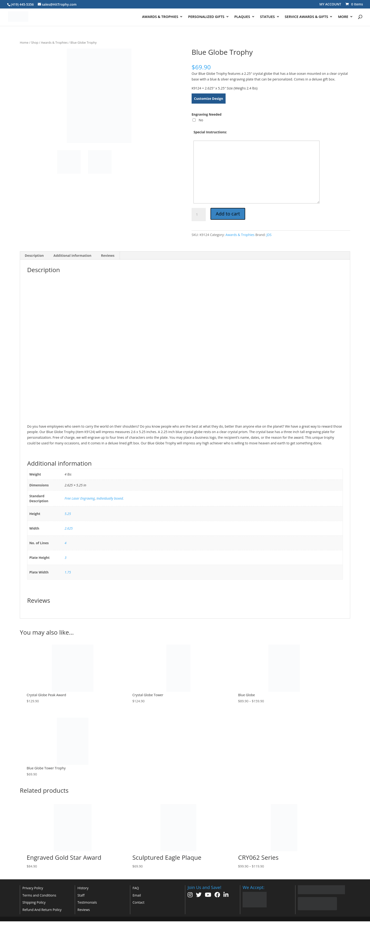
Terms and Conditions (39, 895)
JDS (269, 234)
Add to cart (228, 214)
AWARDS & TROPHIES (160, 17)
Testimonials (87, 902)
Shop (34, 42)
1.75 (68, 572)
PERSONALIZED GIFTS (206, 17)
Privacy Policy (32, 888)
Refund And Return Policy (42, 909)
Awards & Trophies (54, 42)
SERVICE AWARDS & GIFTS (306, 17)
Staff (80, 895)
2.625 (69, 528)
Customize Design (208, 98)
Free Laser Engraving (80, 498)
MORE (343, 17)
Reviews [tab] (107, 255)
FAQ (136, 888)
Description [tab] (34, 255)
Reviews (83, 909)
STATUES (267, 17)
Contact (138, 902)
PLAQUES (242, 17)
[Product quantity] (199, 214)
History (82, 888)
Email (137, 895)
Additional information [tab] (73, 255)
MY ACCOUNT (330, 4)
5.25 (68, 513)
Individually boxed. (110, 498)
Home (24, 42)
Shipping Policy (34, 902)
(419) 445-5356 (22, 4)
